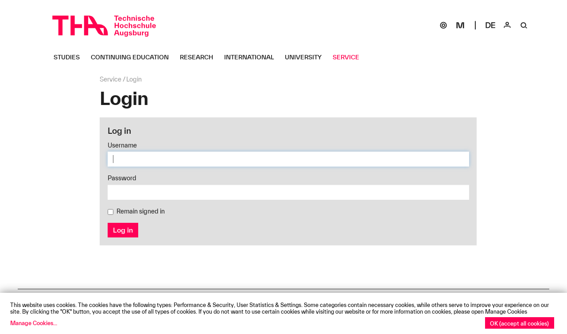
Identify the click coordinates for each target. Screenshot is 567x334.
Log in (123, 230)
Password (122, 178)
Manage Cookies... (33, 323)
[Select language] (490, 25)
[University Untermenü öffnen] (306, 57)
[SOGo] (443, 25)
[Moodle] (460, 25)
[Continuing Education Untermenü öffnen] (133, 57)
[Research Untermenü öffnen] (200, 57)
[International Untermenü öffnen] (252, 57)
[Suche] (524, 25)
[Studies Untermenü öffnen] (70, 57)
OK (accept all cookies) (519, 323)
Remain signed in (136, 211)
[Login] (507, 25)
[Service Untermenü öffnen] (349, 57)
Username (122, 145)
